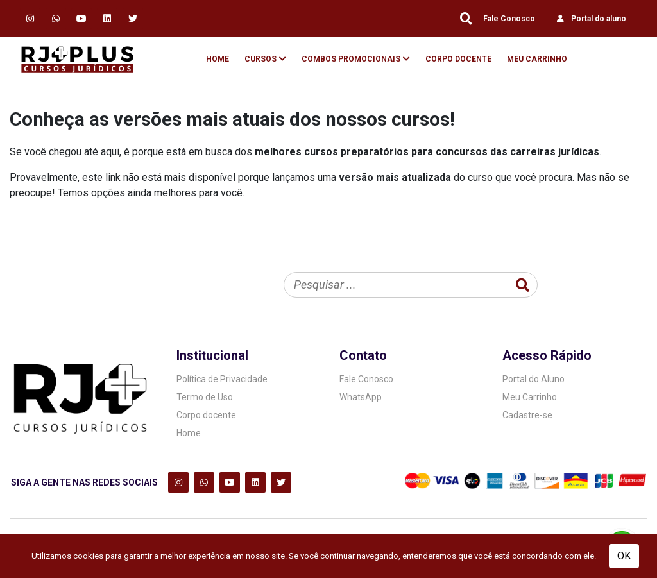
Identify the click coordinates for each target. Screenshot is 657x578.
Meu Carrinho (537, 59)
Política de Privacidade (222, 379)
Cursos (260, 59)
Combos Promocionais (351, 59)
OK (624, 556)
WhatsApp (360, 397)
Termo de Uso (204, 397)
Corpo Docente (458, 59)
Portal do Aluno (533, 379)
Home (217, 59)
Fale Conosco (509, 18)
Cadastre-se (527, 415)
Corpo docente (206, 415)
